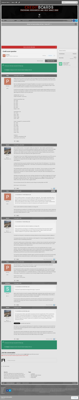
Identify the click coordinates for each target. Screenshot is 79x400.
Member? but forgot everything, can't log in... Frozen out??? (38, 24)
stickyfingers (7, 283)
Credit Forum (15, 56)
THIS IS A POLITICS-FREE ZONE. (29, 47)
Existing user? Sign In (6, 2)
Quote (18, 141)
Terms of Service (34, 376)
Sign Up (13, 2)
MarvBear (51, 259)
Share (44, 55)
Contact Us (3, 393)
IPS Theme (3, 387)
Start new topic (40, 60)
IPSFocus (2, 388)
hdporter (27, 194)
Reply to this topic (50, 60)
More (43, 16)
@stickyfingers (16, 323)
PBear (8, 54)
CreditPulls (33, 373)
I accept (74, 397)
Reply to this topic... (11, 360)
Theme (2, 389)
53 (8, 88)
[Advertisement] (39, 35)
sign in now (26, 354)
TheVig (47, 259)
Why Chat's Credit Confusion (36, 375)
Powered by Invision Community (44, 392)
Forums (36, 16)
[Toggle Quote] (15, 194)
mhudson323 (65, 63)
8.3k (7, 157)
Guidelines (3, 398)
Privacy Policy (33, 377)
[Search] (65, 2)
